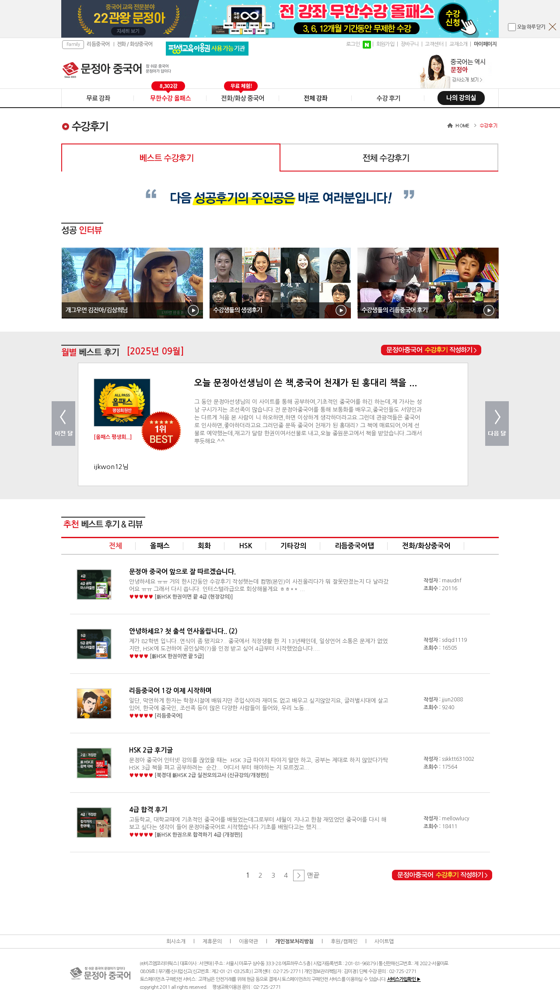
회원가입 (385, 44)
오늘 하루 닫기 (531, 27)
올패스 (160, 546)
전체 (115, 546)
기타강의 (293, 546)
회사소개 (176, 941)
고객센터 (434, 44)
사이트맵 (384, 941)
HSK (245, 546)
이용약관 (248, 941)
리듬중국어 (98, 44)
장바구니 (410, 44)
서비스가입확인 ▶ (404, 979)
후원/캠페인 (344, 941)
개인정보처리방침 (294, 941)
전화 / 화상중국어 (135, 44)
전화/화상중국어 (426, 546)
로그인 (353, 44)
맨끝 (313, 875)
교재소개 (458, 44)
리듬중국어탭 (354, 546)
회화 (204, 546)
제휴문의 (212, 941)
